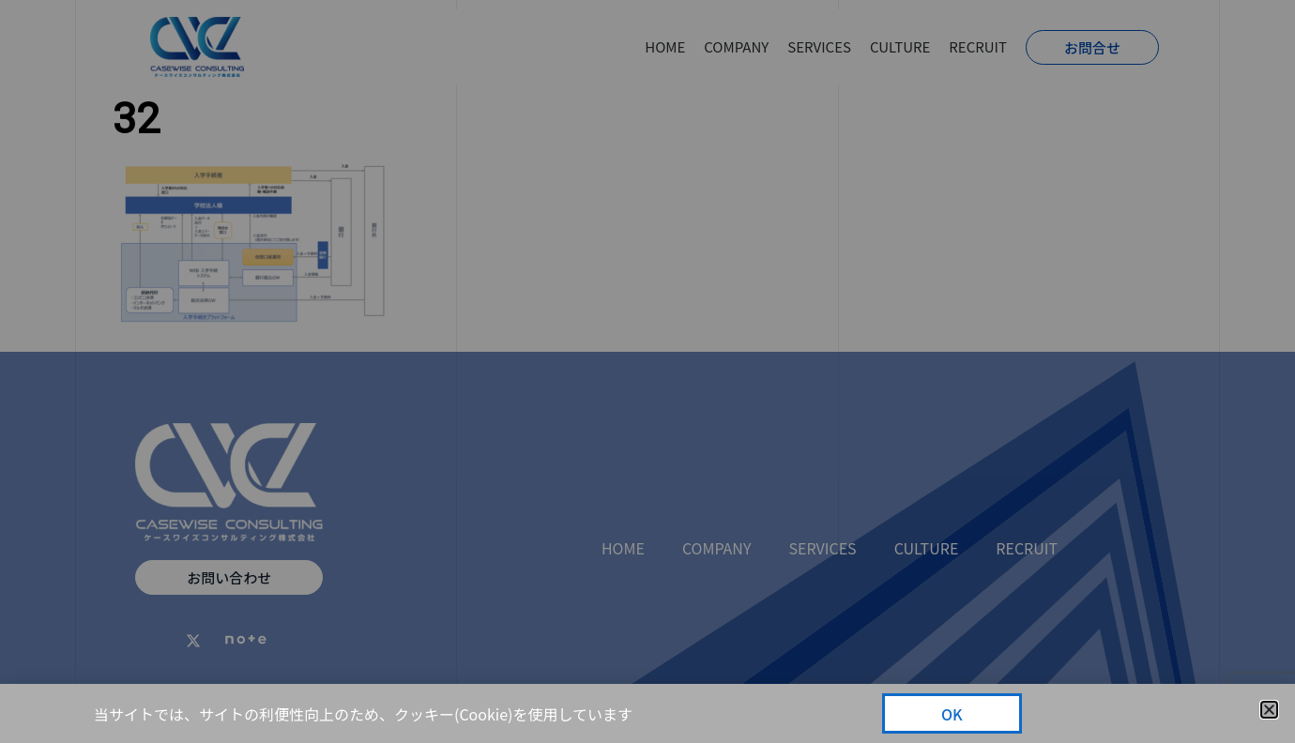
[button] (1269, 710)
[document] (647, 371)
